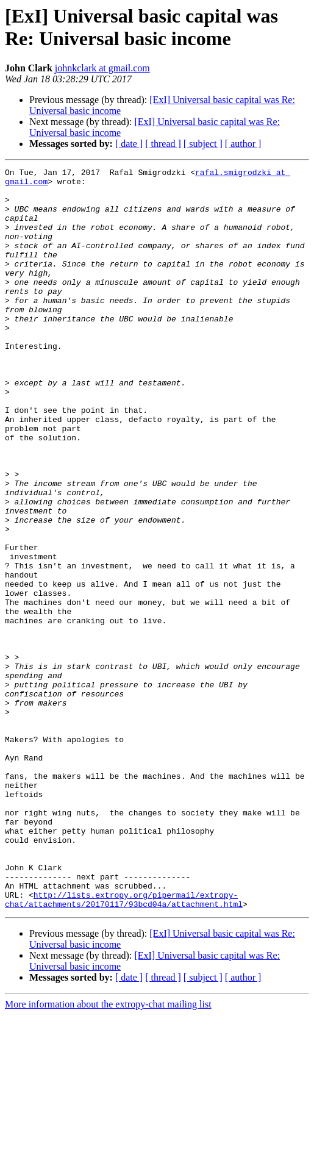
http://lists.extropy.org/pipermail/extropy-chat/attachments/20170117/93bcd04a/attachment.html (124, 1046)
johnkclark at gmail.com (102, 68)
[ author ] (243, 143)
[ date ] (129, 143)
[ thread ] (163, 143)
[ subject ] (203, 143)
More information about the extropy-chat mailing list (108, 1152)
